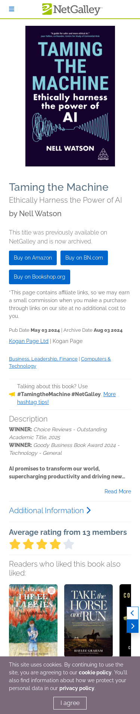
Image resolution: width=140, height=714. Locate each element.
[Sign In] (11, 9)
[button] (33, 623)
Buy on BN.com (84, 258)
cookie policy (95, 672)
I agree (70, 703)
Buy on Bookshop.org (39, 277)
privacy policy (76, 688)
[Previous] (133, 613)
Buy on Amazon (33, 258)
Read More (118, 491)
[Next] (133, 626)
